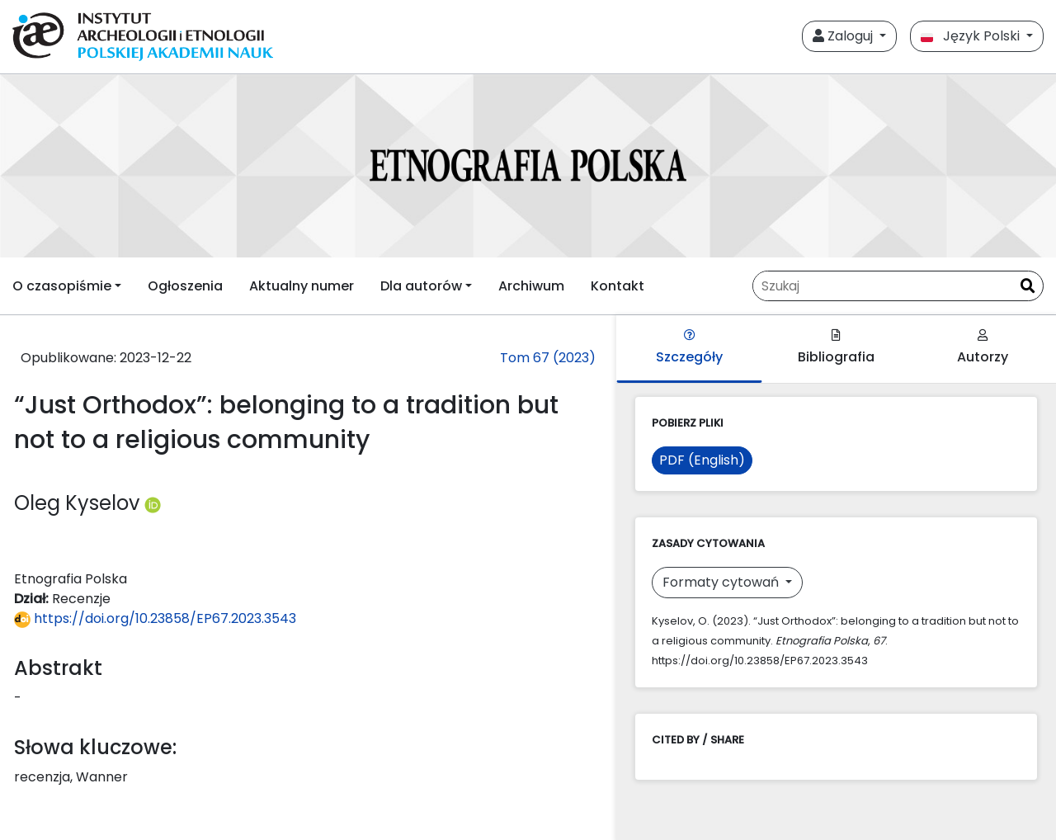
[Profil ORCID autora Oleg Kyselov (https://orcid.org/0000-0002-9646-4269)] (152, 503)
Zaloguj (844, 35)
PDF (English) (702, 460)
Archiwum (531, 285)
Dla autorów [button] (421, 285)
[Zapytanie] (882, 285)
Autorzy (982, 347)
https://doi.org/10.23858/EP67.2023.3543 (155, 618)
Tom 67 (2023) (548, 357)
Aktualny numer (301, 285)
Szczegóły (689, 347)
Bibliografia (836, 347)
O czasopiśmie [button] (61, 285)
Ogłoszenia (185, 285)
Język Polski (972, 35)
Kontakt (617, 285)
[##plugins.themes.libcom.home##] (528, 165)
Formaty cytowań (722, 582)
